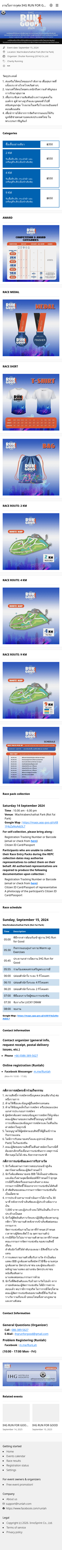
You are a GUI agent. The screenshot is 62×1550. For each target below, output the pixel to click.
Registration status (17, 1465)
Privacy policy (14, 1532)
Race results (13, 1461)
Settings (11, 1470)
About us (11, 1499)
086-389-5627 (20, 1330)
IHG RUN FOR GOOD (45, 1425)
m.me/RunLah (28, 1345)
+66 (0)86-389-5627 (26, 1055)
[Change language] (51, 5)
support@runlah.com (18, 1504)
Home (10, 1451)
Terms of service (16, 1527)
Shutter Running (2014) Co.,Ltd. (33, 56)
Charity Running (15, 61)
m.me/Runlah (42, 1071)
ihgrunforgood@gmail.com (31, 1334)
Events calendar (15, 1456)
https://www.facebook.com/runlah (26, 1508)
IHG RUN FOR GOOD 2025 (16, 1425)
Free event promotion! (19, 1484)
